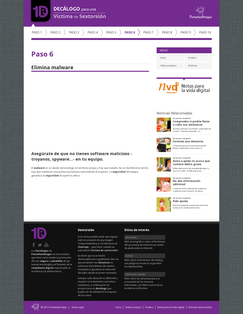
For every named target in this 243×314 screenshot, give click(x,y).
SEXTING (129, 255)
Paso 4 (93, 32)
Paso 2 (55, 32)
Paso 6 (130, 32)
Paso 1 (37, 32)
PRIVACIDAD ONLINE (135, 274)
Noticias (192, 65)
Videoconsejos (168, 65)
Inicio (163, 57)
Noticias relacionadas (200, 307)
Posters (192, 57)
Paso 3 (74, 32)
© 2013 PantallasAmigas (54, 307)
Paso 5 (111, 32)
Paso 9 (186, 32)
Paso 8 (167, 32)
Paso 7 (148, 32)
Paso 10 (205, 32)
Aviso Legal (78, 307)
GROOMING (131, 237)
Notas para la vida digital (170, 307)
